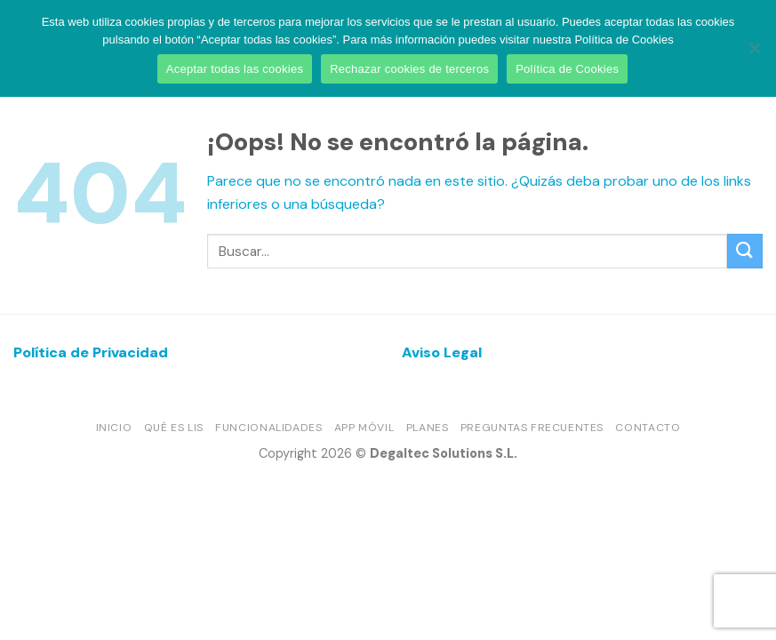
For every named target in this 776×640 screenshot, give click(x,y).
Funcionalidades (268, 427)
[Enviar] (745, 251)
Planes (427, 427)
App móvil (364, 427)
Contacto (647, 427)
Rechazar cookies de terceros (409, 69)
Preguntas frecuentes (532, 427)
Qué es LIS (174, 427)
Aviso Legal (442, 352)
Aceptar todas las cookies (234, 69)
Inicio (114, 427)
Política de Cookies (567, 69)
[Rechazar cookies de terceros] (754, 53)
